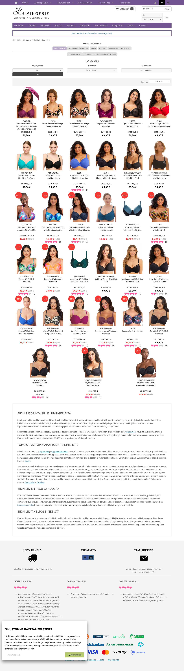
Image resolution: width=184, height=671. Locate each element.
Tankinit (93, 48)
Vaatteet (70, 25)
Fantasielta (29, 482)
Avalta (27, 461)
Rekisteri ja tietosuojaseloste (91, 659)
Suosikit (142, 25)
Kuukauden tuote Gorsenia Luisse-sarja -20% (92, 33)
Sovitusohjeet (64, 2)
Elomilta (40, 482)
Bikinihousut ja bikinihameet (78, 48)
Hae (166, 17)
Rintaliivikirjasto (85, 2)
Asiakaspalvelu (41, 2)
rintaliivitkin (130, 431)
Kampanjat (117, 25)
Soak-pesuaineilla (25, 505)
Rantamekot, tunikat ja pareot (119, 48)
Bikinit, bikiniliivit (60, 48)
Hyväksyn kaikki (74, 655)
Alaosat (58, 25)
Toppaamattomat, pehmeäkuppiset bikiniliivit (99, 54)
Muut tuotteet (101, 25)
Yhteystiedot (104, 2)
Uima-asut (84, 25)
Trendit (32, 25)
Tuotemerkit (124, 2)
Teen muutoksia (14, 655)
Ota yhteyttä (113, 659)
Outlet (130, 25)
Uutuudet (18, 25)
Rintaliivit (45, 25)
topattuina (44, 451)
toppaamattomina (59, 451)
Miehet (25, 2)
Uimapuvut (103, 48)
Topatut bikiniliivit (74, 54)
